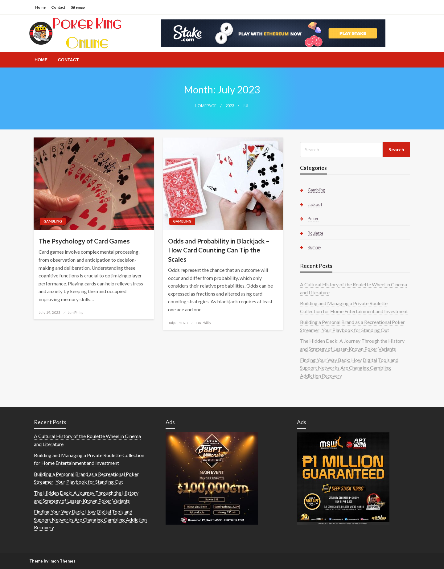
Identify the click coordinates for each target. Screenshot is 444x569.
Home (40, 7)
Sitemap (78, 7)
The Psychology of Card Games (84, 241)
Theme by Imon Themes (52, 561)
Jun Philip (75, 312)
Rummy (314, 247)
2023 (229, 106)
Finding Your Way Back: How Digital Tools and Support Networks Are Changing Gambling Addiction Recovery (349, 368)
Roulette (315, 233)
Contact (58, 7)
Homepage (205, 106)
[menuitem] (41, 60)
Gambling (52, 221)
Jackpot (315, 204)
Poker (313, 218)
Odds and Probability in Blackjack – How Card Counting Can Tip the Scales (219, 250)
